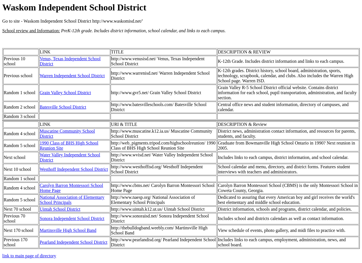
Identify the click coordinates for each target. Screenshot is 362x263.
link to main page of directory (29, 255)
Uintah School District (60, 209)
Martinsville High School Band (68, 230)
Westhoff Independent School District (74, 169)
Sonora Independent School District (72, 218)
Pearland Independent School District (73, 242)
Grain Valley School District (65, 92)
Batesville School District (63, 107)
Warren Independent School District (72, 75)
